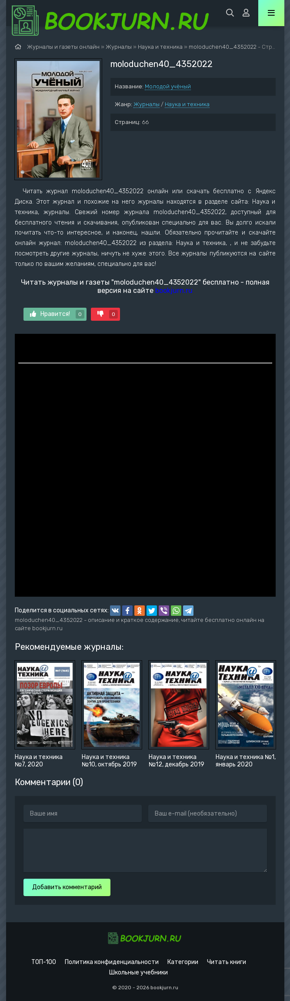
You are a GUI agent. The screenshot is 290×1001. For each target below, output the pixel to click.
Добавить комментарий (67, 887)
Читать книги (226, 962)
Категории (182, 962)
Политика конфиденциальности (112, 962)
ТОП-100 (43, 962)
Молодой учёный (168, 86)
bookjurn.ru (174, 290)
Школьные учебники (138, 972)
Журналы (146, 104)
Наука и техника (187, 104)
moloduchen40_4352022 (223, 47)
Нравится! (57, 314)
